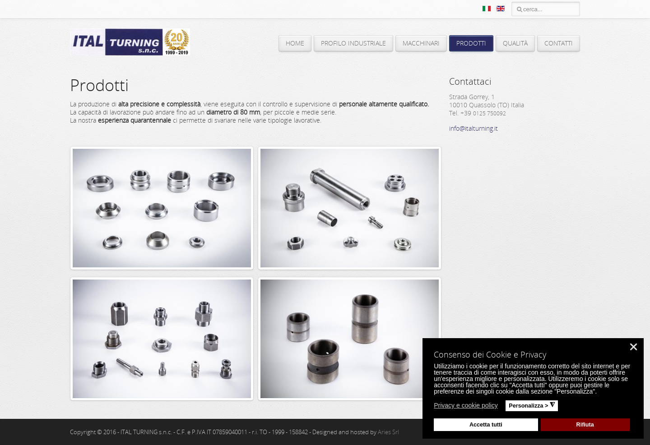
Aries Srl (388, 432)
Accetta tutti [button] (485, 425)
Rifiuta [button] (585, 425)
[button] (503, 406)
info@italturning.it (473, 128)
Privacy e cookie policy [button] (466, 405)
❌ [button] (633, 346)
